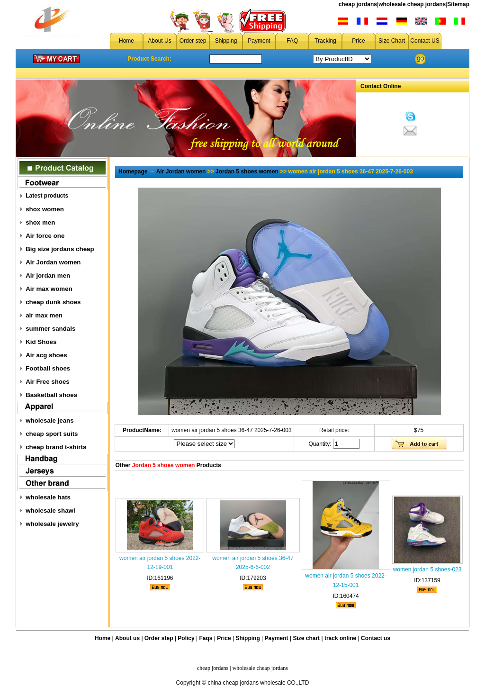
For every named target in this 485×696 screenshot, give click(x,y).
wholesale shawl (50, 510)
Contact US (424, 40)
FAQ (292, 40)
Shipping (226, 40)
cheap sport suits (52, 433)
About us (127, 638)
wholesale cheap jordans (412, 4)
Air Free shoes (48, 381)
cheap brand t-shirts (56, 447)
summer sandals (50, 328)
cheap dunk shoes (53, 302)
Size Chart (391, 40)
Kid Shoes (41, 341)
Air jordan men (48, 275)
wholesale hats (48, 497)
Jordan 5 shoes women (247, 171)
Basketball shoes (51, 394)
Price (358, 40)
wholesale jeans (50, 420)
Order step (193, 40)
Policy (186, 638)
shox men (40, 222)
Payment (259, 40)
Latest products (47, 195)
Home (126, 40)
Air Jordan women (53, 262)
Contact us (375, 638)
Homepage (132, 171)
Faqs (206, 638)
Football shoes (48, 368)
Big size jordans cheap (60, 249)
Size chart (306, 638)
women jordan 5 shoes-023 (427, 569)
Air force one (45, 235)
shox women (45, 209)
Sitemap (458, 4)
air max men (44, 315)
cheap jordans (358, 4)
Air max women (49, 288)
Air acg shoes (46, 355)
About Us (159, 40)
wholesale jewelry (52, 523)
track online (340, 638)
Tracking (325, 40)
